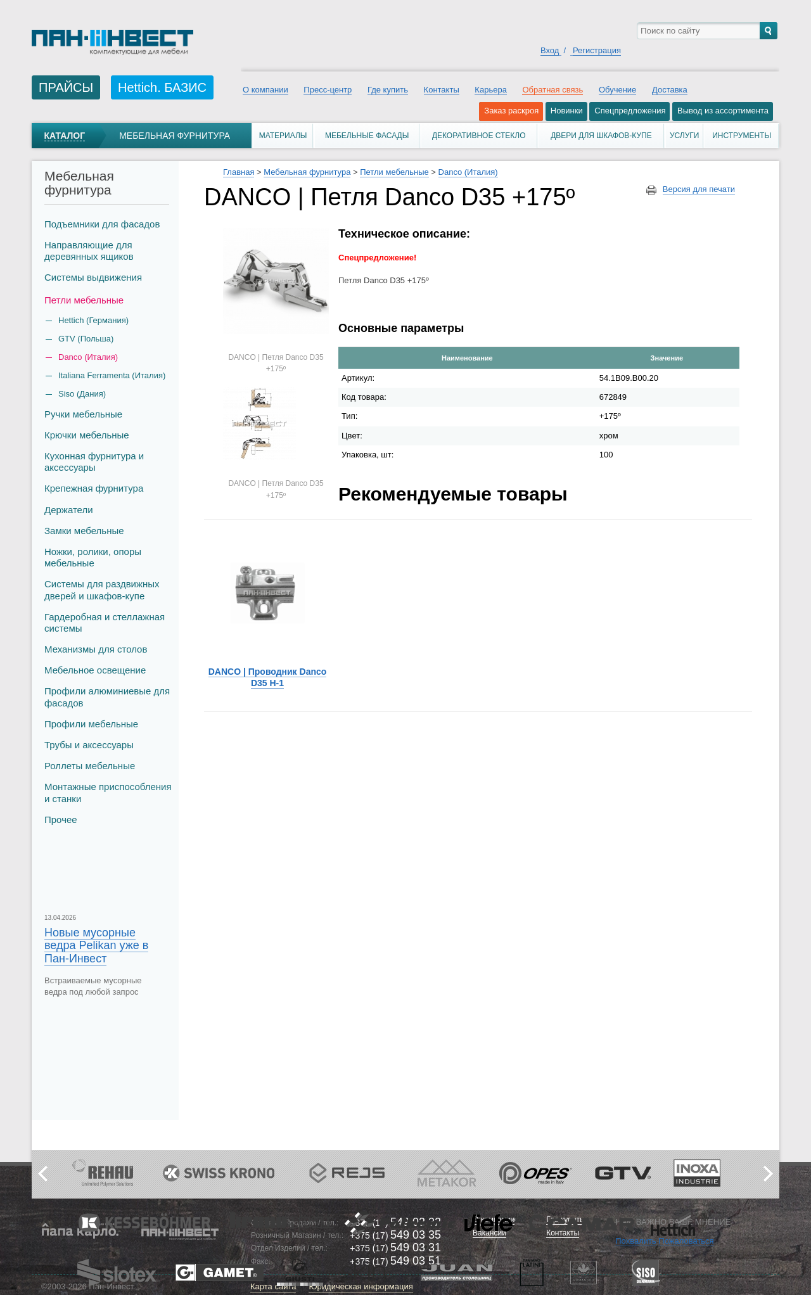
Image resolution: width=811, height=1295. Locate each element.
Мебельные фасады (367, 135)
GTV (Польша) (85, 338)
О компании (265, 89)
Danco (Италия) (88, 357)
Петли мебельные (84, 300)
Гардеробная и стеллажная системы (104, 622)
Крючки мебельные (86, 435)
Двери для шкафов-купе (601, 135)
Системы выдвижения (93, 277)
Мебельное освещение (95, 670)
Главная (238, 172)
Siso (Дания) (82, 394)
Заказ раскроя (511, 110)
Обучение (617, 89)
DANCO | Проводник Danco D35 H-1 (267, 677)
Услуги (684, 135)
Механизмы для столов (95, 649)
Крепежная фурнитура (93, 488)
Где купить (387, 89)
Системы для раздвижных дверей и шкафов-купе (102, 589)
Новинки (567, 110)
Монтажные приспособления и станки (108, 792)
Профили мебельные (91, 723)
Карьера (491, 89)
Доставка (669, 89)
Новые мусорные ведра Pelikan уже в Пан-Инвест (96, 945)
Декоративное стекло (479, 135)
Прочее (60, 819)
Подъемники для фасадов (102, 224)
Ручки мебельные (83, 414)
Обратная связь (552, 89)
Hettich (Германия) (93, 320)
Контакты (441, 89)
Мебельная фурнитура (174, 136)
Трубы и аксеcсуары (89, 744)
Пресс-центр (327, 89)
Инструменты (741, 135)
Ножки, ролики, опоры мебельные (92, 557)
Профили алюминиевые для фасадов (107, 697)
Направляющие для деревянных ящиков (89, 250)
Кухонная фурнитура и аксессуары (94, 461)
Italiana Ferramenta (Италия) (111, 375)
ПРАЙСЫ (66, 87)
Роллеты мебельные (89, 765)
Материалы (283, 135)
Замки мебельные (84, 530)
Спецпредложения (629, 110)
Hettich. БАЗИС (162, 87)
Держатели (68, 509)
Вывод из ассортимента (723, 110)
